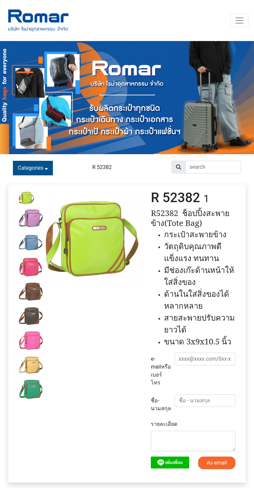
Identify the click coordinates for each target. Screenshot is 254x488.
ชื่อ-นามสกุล (160, 404)
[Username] (213, 167)
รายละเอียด (164, 424)
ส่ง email (217, 463)
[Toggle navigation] (239, 20)
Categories (33, 168)
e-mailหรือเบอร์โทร (160, 371)
